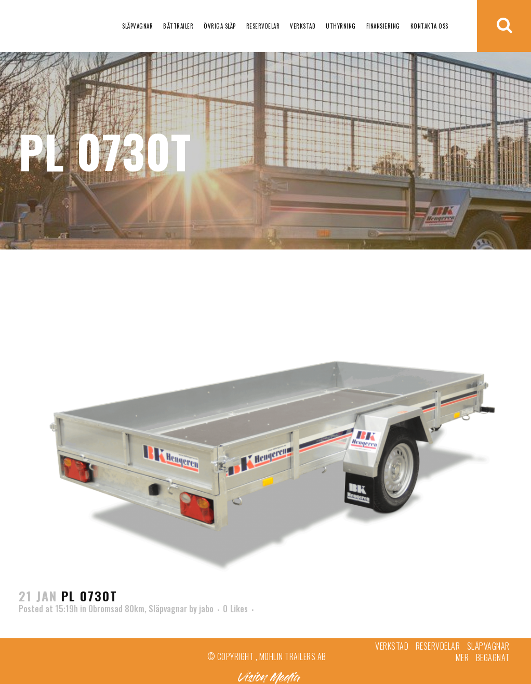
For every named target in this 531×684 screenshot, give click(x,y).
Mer (462, 657)
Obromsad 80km (116, 608)
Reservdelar (438, 646)
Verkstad (391, 646)
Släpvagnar (168, 608)
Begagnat (493, 657)
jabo (206, 608)
